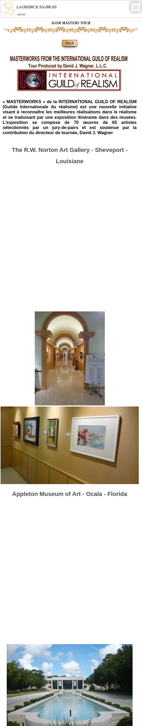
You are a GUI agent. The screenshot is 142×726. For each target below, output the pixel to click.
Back (69, 43)
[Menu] (136, 7)
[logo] (28, 10)
